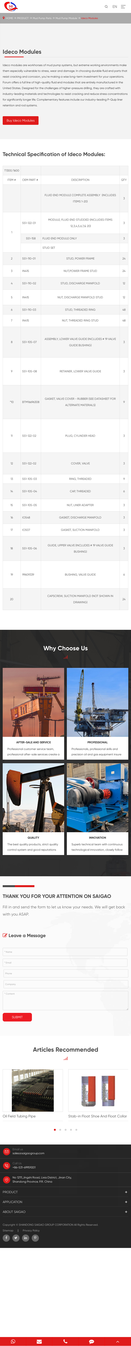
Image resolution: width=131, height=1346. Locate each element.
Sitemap (8, 1319)
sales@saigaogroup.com (28, 1242)
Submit (17, 1106)
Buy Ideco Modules (21, 209)
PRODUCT (23, 18)
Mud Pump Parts (42, 18)
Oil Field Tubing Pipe (19, 1205)
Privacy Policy (31, 1319)
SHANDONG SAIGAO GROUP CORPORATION (46, 1313)
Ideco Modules (89, 18)
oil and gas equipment (98, 843)
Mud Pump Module (66, 18)
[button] (55, 1219)
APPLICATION (12, 1291)
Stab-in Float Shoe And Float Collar (97, 1205)
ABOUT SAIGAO (14, 1301)
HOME (9, 18)
